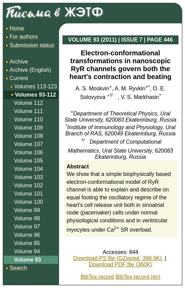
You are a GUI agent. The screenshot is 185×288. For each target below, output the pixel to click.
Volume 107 (28, 144)
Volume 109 (28, 128)
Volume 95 (27, 243)
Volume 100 (28, 202)
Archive (16, 62)
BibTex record (97, 277)
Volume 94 (27, 251)
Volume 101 (28, 194)
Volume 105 (28, 161)
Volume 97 (27, 227)
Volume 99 (27, 210)
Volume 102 (28, 185)
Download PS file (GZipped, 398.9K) (118, 258)
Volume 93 (27, 260)
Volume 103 (28, 177)
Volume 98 (27, 218)
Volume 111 (28, 111)
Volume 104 (28, 169)
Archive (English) (28, 70)
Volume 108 (28, 136)
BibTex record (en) (138, 277)
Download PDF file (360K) (120, 264)
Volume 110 (28, 119)
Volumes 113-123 (35, 86)
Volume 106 (28, 152)
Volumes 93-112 (35, 95)
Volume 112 (28, 103)
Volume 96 (27, 235)
